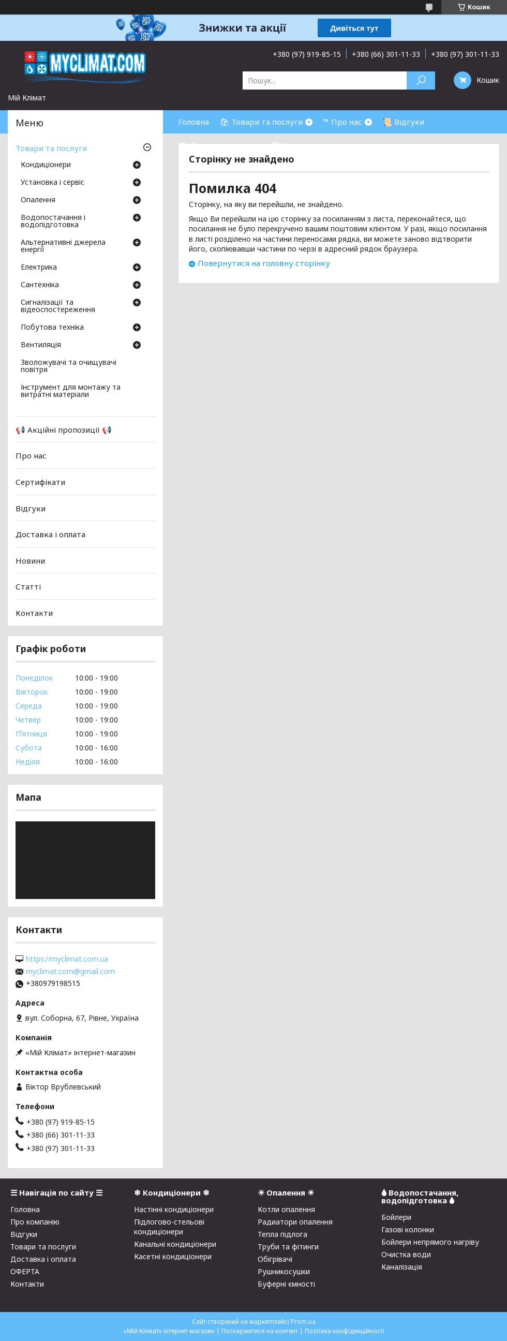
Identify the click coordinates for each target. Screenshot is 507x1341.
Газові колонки (407, 1229)
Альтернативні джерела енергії (63, 246)
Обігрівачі (275, 1259)
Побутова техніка (52, 327)
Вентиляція (41, 345)
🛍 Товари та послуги (261, 121)
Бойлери (396, 1217)
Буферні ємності (286, 1284)
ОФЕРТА (24, 1271)
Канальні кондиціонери (175, 1244)
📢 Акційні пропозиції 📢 (64, 429)
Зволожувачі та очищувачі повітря (68, 366)
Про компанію (34, 1222)
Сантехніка (40, 285)
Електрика (39, 267)
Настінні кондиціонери (174, 1209)
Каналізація (401, 1267)
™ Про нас (342, 121)
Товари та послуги (51, 148)
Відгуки (31, 508)
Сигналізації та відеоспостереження (58, 306)
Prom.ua (303, 1321)
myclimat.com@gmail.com (70, 971)
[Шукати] (421, 80)
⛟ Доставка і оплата (219, 145)
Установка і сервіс (52, 183)
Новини (30, 560)
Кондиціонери (46, 165)
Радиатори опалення (295, 1222)
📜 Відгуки (403, 121)
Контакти (34, 613)
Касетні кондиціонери (173, 1256)
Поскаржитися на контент (259, 1331)
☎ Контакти (295, 145)
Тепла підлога (282, 1234)
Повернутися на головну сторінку (264, 263)
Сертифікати (40, 482)
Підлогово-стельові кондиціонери (169, 1226)
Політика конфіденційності (344, 1331)
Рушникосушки (284, 1271)
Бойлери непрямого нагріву (430, 1242)
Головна (193, 121)
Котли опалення (286, 1209)
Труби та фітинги (288, 1246)
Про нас (31, 455)
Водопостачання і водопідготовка (53, 221)
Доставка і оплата (50, 534)
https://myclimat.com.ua (67, 959)
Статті (28, 586)
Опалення (38, 200)
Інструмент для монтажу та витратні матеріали (71, 391)
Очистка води (406, 1254)
